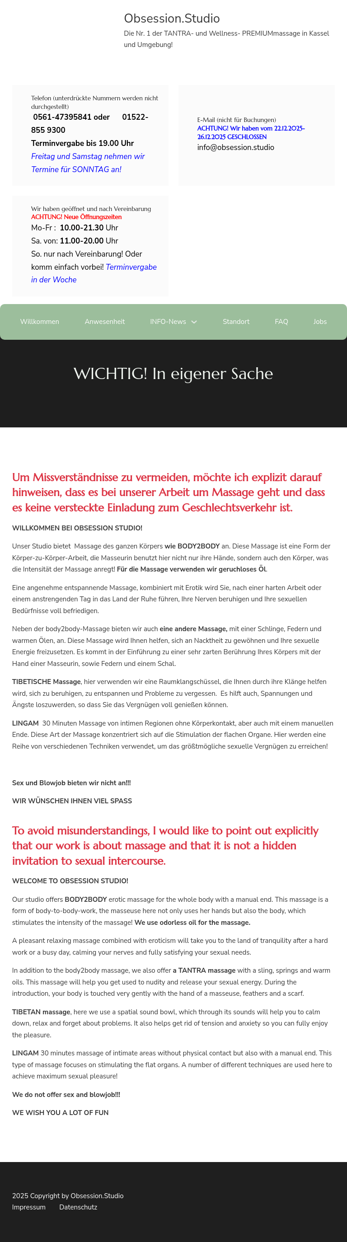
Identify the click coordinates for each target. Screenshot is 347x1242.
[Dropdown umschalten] (194, 322)
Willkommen (39, 321)
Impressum (29, 1207)
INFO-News (168, 321)
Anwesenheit (104, 321)
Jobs (320, 321)
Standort (236, 321)
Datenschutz (78, 1207)
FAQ (281, 321)
